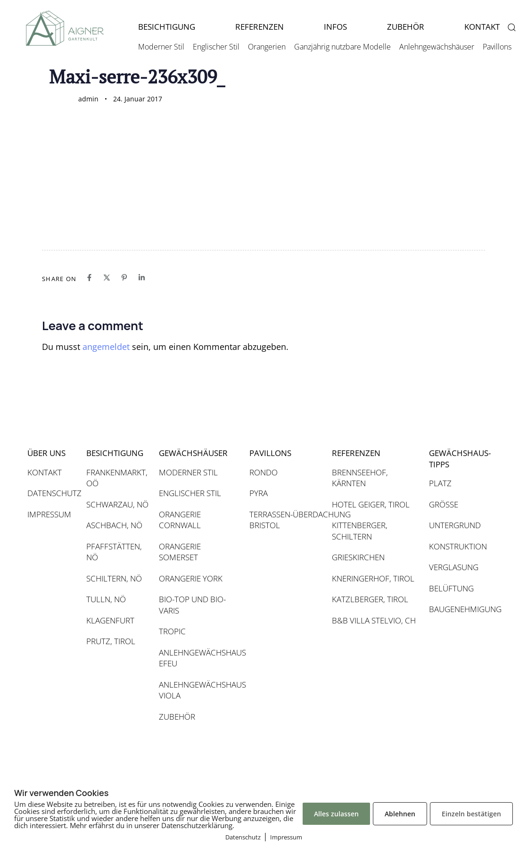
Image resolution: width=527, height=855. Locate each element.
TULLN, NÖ (106, 599)
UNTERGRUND (455, 525)
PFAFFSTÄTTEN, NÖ (114, 552)
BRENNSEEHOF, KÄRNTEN (360, 478)
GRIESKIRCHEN (358, 557)
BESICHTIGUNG (166, 26)
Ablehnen (400, 813)
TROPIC (172, 631)
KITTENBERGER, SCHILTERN (359, 531)
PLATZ (440, 483)
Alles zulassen (336, 813)
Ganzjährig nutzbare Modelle (342, 47)
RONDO (263, 472)
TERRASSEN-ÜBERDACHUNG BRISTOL (285, 520)
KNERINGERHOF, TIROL (373, 578)
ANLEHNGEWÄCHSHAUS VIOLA (199, 690)
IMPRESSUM (49, 514)
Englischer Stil (216, 47)
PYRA (258, 493)
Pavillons (497, 47)
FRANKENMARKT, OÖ (117, 478)
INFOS (335, 26)
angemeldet (106, 346)
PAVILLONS (270, 453)
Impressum (286, 837)
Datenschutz (243, 837)
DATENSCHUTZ (52, 493)
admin (88, 98)
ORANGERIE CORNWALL (180, 520)
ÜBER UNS (46, 453)
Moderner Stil (161, 47)
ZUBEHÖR (405, 26)
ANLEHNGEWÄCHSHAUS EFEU (199, 658)
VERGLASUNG (453, 567)
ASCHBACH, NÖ (114, 525)
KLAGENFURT (110, 620)
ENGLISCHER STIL (190, 493)
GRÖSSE (443, 504)
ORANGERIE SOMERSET (180, 552)
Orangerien (267, 47)
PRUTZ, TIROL (110, 641)
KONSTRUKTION (458, 546)
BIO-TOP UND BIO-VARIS (192, 605)
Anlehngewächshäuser (436, 47)
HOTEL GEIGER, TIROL (371, 504)
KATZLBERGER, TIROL (370, 599)
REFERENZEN (259, 26)
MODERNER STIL (188, 472)
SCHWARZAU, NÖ (117, 504)
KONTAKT (44, 472)
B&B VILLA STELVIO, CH (374, 620)
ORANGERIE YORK (190, 578)
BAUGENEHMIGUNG (459, 609)
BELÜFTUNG (451, 588)
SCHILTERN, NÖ (114, 578)
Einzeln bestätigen (471, 813)
